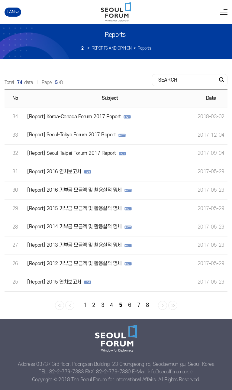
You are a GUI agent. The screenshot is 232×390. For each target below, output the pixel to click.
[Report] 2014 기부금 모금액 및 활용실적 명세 (74, 226)
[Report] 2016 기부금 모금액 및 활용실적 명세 (74, 190)
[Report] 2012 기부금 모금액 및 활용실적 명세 (74, 263)
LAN (11, 12)
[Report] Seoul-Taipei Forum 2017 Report (71, 153)
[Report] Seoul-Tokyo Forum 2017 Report (71, 135)
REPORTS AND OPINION (112, 48)
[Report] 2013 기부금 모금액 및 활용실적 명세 (74, 245)
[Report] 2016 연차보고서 (54, 171)
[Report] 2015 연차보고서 (54, 282)
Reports (144, 48)
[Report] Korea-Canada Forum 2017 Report (74, 116)
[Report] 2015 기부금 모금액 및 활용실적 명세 (74, 208)
